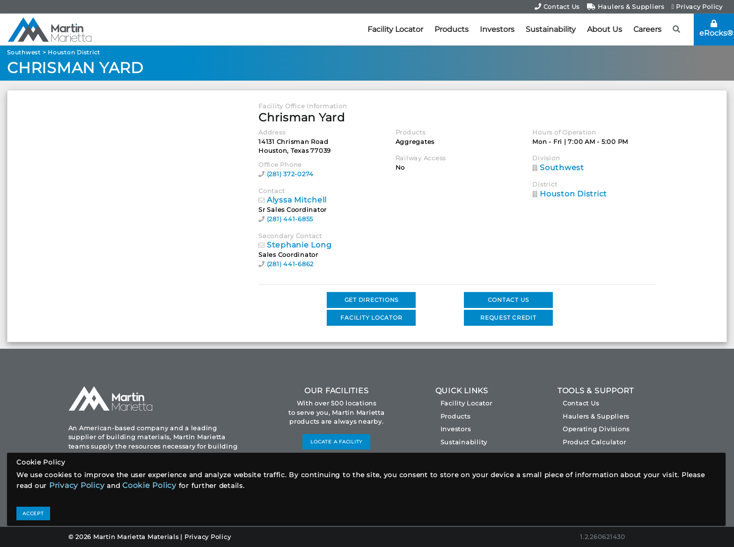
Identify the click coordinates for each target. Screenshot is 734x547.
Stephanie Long (299, 244)
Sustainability (551, 29)
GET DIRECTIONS (372, 299)
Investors (497, 29)
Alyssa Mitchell (297, 199)
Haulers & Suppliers (625, 6)
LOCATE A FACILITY (336, 442)
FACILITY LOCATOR (371, 317)
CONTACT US (508, 299)
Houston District (74, 52)
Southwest (24, 52)
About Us (604, 29)
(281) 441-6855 (290, 219)
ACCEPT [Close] (33, 513)
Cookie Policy (149, 485)
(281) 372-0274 (290, 174)
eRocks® (716, 28)
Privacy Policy (697, 6)
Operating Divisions (596, 429)
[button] (676, 29)
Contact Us (557, 6)
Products (451, 29)
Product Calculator (594, 442)
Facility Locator (395, 29)
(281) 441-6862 (290, 264)
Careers (647, 29)
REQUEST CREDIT (508, 317)
